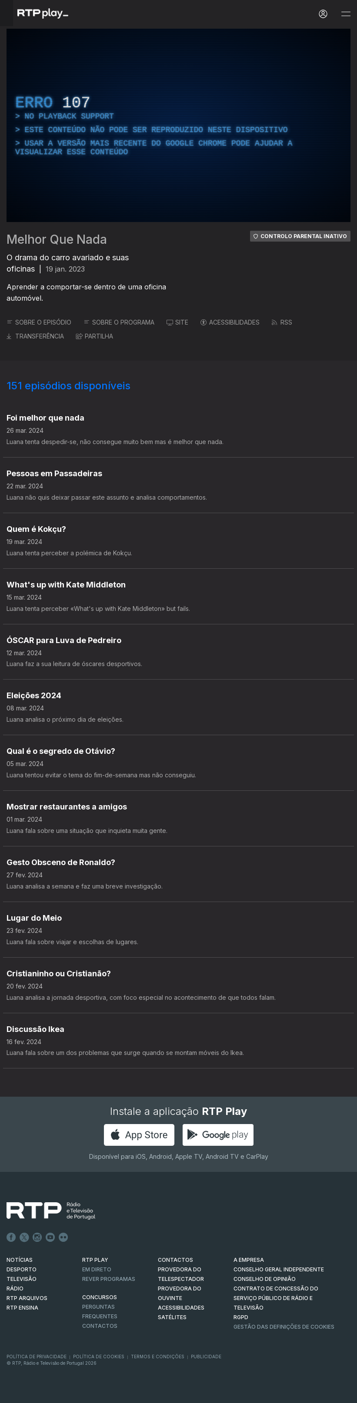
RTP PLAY (95, 1260)
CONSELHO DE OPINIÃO (265, 1279)
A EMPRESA (249, 1260)
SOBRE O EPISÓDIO (39, 322)
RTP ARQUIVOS (27, 1298)
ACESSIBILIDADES (230, 322)
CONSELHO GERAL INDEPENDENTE (279, 1269)
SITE (177, 322)
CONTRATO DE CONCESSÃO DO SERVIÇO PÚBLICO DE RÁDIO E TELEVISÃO (276, 1298)
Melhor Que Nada (57, 239)
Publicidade (206, 1356)
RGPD (241, 1317)
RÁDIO (15, 1288)
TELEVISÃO (22, 1279)
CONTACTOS (175, 1260)
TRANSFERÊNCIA (35, 336)
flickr (63, 1237)
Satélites (172, 1317)
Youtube (50, 1237)
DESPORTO (22, 1269)
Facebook (11, 1237)
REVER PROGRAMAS (108, 1279)
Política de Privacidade (37, 1356)
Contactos (99, 1326)
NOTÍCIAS (20, 1260)
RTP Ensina (22, 1307)
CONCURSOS (99, 1297)
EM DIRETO (96, 1269)
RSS (282, 322)
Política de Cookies (98, 1356)
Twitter (24, 1237)
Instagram (37, 1237)
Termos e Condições (157, 1356)
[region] (178, 125)
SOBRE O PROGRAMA (118, 322)
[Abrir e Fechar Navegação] (345, 14)
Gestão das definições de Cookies (284, 1326)
